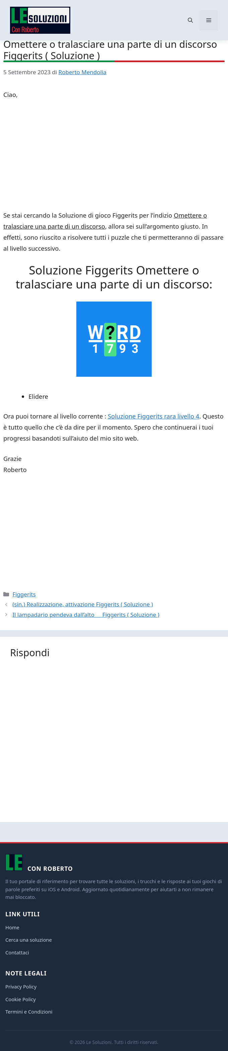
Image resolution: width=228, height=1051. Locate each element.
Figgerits (23, 594)
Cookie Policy (20, 999)
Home (12, 927)
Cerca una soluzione (28, 939)
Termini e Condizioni (29, 1011)
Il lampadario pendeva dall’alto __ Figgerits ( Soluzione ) (85, 614)
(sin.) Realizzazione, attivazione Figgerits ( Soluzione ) (82, 604)
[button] (190, 20)
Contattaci (17, 952)
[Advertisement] (114, 156)
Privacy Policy (20, 986)
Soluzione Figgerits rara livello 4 (153, 416)
